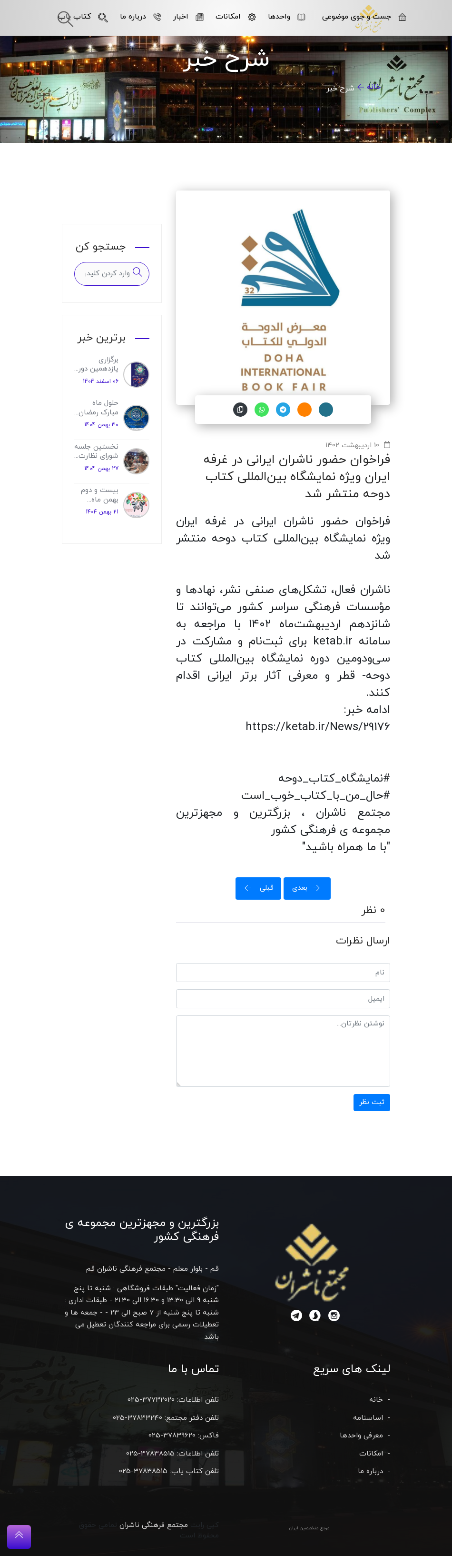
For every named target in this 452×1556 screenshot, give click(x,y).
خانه (374, 87)
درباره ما (140, 16)
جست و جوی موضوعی (364, 16)
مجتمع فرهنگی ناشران (153, 1525)
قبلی (256, 888)
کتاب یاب (83, 16)
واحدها (286, 16)
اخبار (188, 16)
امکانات (236, 16)
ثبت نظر (371, 1102)
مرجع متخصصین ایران (309, 1528)
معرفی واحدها (361, 1436)
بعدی (309, 888)
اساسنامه (368, 1418)
